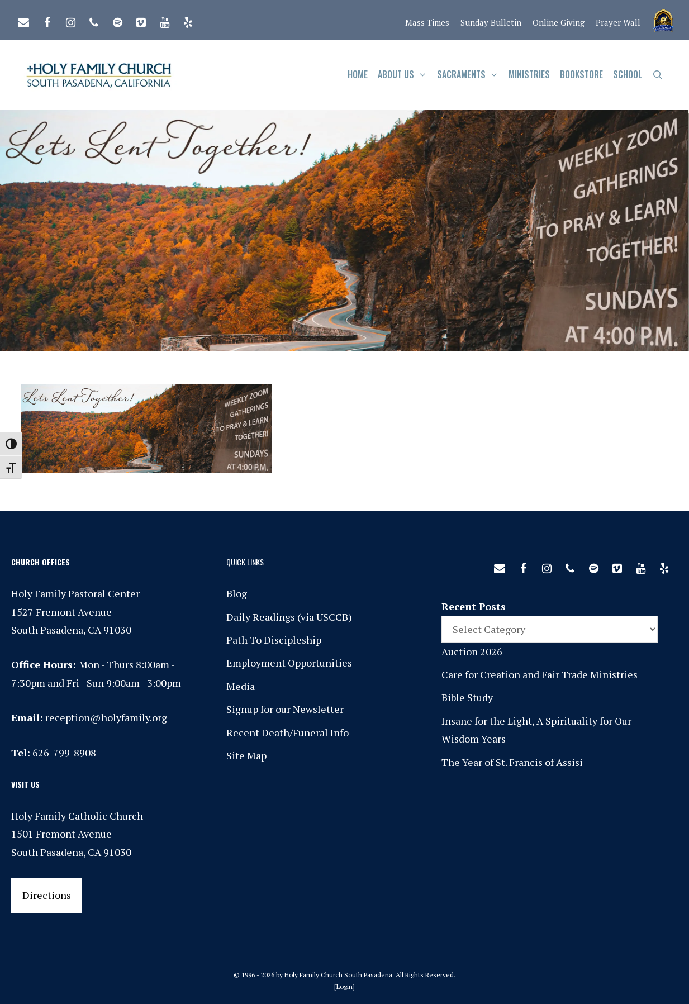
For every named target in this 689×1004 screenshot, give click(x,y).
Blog (236, 593)
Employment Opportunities (289, 662)
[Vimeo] (140, 20)
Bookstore (581, 74)
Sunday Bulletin (490, 22)
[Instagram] (70, 20)
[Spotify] (117, 20)
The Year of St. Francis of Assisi (512, 762)
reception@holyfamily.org (106, 717)
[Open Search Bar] (658, 74)
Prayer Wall (618, 22)
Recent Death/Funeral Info (287, 732)
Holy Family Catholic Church (77, 815)
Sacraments (470, 74)
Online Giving (559, 22)
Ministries (529, 74)
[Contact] (23, 20)
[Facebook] (46, 20)
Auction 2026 (471, 651)
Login (344, 986)
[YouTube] (164, 20)
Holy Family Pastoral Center (75, 593)
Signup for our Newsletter (285, 709)
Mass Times (427, 22)
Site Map (246, 755)
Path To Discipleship (273, 639)
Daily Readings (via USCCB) (289, 617)
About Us (405, 74)
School (627, 74)
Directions (46, 895)
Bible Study (467, 697)
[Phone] (93, 20)
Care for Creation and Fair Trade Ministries (539, 674)
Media (240, 686)
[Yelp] (187, 20)
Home (358, 74)
